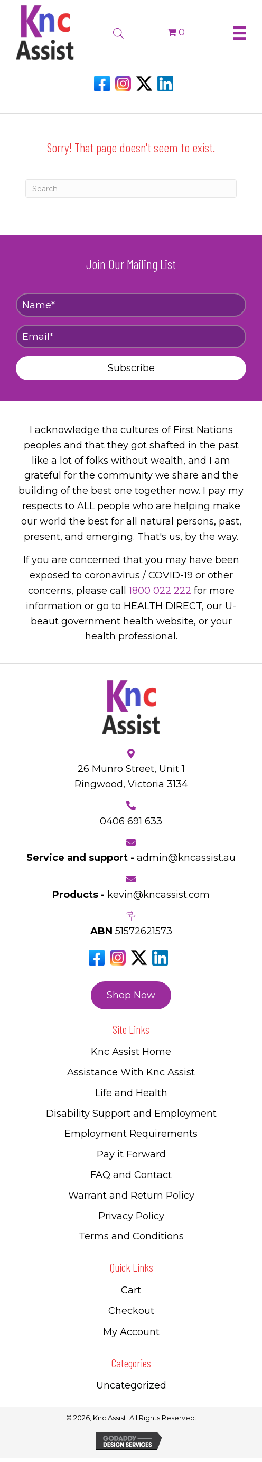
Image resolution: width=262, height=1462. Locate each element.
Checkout (131, 1311)
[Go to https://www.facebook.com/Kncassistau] (102, 83)
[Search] (131, 188)
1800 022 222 (160, 590)
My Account (131, 1332)
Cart (131, 1290)
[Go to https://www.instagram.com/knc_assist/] (123, 83)
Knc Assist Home (131, 1052)
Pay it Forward (131, 1154)
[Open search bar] (118, 31)
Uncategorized (131, 1385)
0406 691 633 (131, 821)
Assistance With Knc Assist (131, 1072)
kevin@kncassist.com (158, 894)
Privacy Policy (131, 1216)
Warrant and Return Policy (131, 1195)
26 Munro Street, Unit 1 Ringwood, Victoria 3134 (131, 776)
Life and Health (131, 1093)
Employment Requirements (131, 1133)
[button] (131, 368)
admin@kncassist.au (186, 857)
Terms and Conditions (131, 1236)
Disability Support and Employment (131, 1113)
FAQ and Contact (131, 1175)
